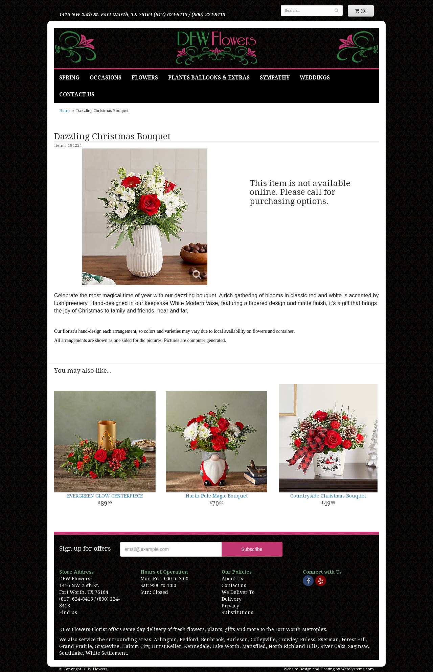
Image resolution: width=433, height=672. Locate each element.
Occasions (105, 78)
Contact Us (76, 95)
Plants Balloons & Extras (209, 78)
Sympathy (275, 78)
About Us (232, 578)
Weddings (315, 78)
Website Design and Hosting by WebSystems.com (328, 669)
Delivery (232, 599)
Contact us (234, 585)
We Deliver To (238, 592)
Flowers (145, 78)
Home (64, 111)
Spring (69, 78)
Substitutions (237, 612)
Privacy (230, 605)
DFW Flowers (216, 48)
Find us (68, 612)
